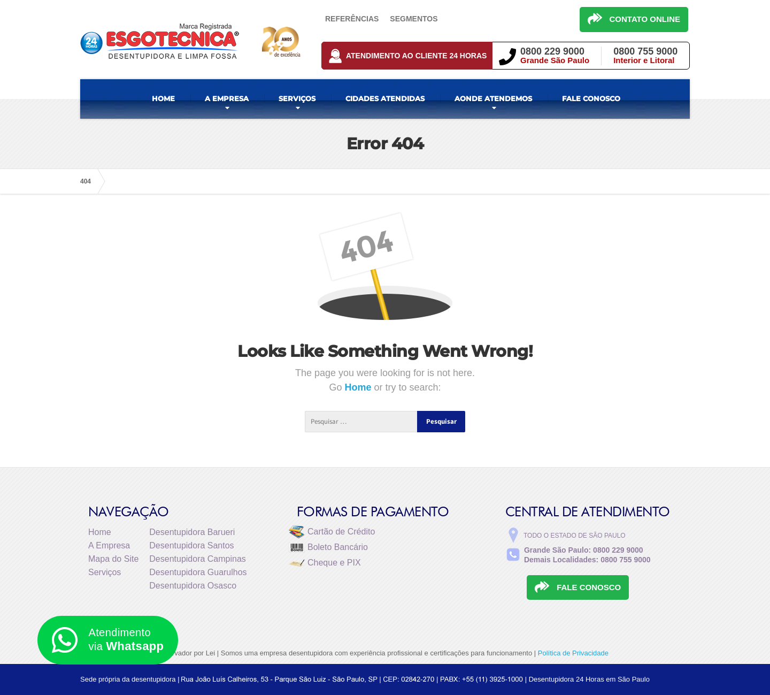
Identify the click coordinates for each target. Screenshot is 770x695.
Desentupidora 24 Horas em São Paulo (589, 679)
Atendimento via (108, 640)
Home (359, 387)
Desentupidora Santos (191, 545)
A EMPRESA (227, 98)
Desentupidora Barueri (192, 532)
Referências (352, 18)
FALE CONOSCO (591, 98)
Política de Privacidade (573, 653)
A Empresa (109, 545)
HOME (163, 98)
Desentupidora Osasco (192, 585)
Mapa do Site (113, 558)
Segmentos (413, 18)
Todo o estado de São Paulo (574, 535)
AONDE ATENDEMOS (493, 98)
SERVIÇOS (297, 98)
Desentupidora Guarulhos (198, 572)
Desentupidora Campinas (197, 558)
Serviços (104, 572)
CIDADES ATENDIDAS (385, 98)
